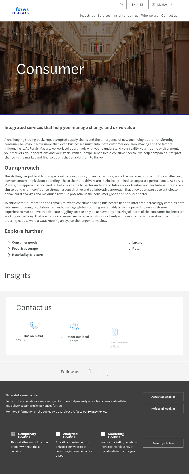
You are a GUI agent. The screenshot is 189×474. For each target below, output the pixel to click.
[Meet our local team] (74, 338)
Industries (87, 15)
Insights (119, 15)
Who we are (149, 15)
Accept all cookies (163, 396)
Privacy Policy (97, 411)
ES (141, 4)
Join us (133, 15)
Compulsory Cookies (27, 435)
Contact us (169, 15)
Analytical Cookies (70, 435)
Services (104, 15)
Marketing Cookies (116, 435)
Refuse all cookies (163, 408)
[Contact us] (33, 333)
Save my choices (163, 443)
